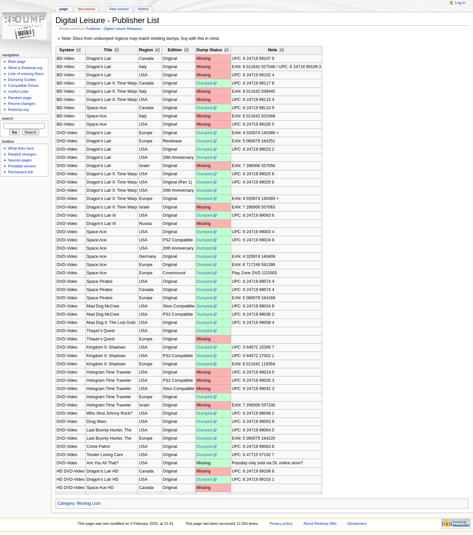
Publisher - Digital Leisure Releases (114, 29)
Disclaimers (357, 523)
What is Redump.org (25, 68)
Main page (17, 61)
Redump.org (18, 109)
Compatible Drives (23, 85)
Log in (460, 3)
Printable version (22, 166)
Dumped (204, 83)
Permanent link (20, 172)
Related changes (22, 154)
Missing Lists (89, 503)
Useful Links (18, 91)
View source (119, 9)
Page (63, 9)
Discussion (86, 9)
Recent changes (21, 104)
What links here (21, 148)
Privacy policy (281, 523)
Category (66, 503)
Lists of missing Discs (26, 74)
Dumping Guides (22, 80)
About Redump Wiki (320, 523)
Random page (20, 98)
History (143, 9)
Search (7, 118)
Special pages (20, 160)
